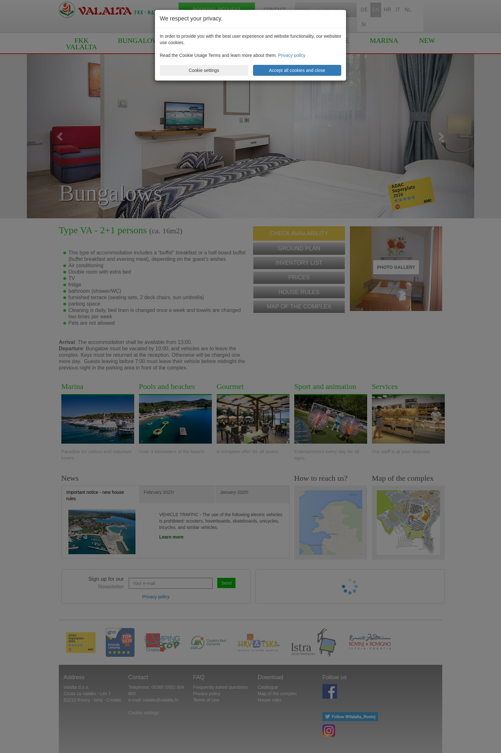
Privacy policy (291, 55)
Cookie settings (204, 70)
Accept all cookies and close (297, 70)
